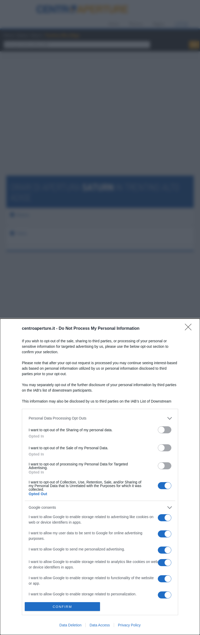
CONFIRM (62, 607)
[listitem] (100, 418)
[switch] (164, 429)
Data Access (100, 625)
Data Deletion (70, 625)
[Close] (190, 329)
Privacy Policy (129, 625)
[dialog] (100, 477)
